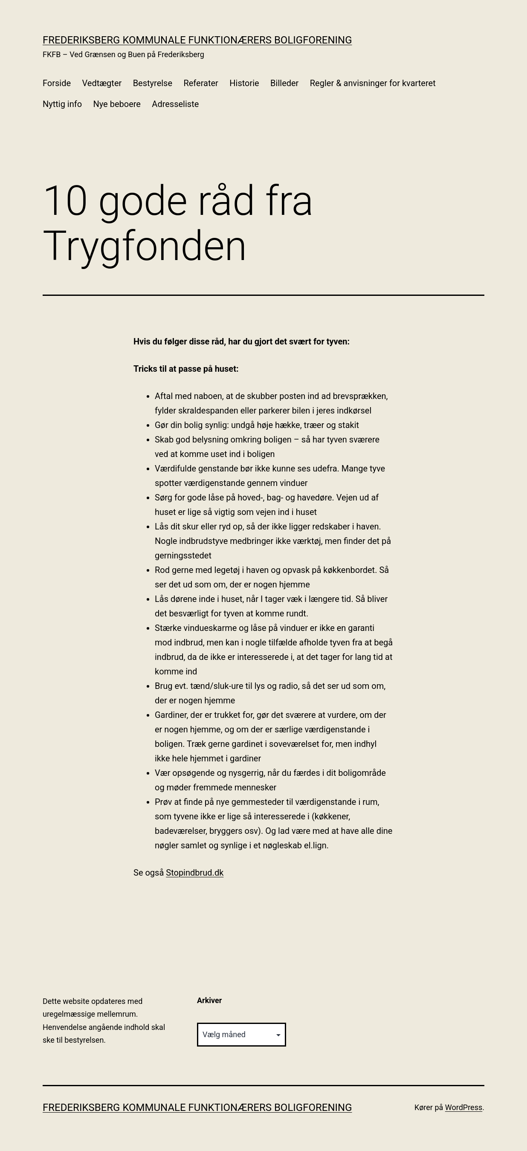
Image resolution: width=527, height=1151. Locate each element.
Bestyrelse (152, 83)
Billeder (284, 83)
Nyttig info (62, 104)
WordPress (463, 1107)
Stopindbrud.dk (194, 873)
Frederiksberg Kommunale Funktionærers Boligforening (197, 40)
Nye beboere (117, 104)
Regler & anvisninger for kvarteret (373, 83)
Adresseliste (175, 104)
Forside (57, 83)
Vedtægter (102, 83)
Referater (200, 83)
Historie (244, 83)
